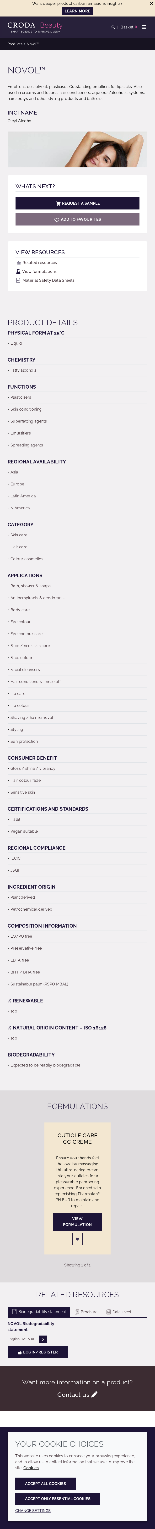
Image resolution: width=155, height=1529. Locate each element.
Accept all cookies (45, 1483)
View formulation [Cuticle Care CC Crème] (77, 1221)
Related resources (36, 262)
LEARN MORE (78, 11)
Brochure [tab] (85, 1312)
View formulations (36, 271)
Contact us (73, 1394)
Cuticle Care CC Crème (78, 1138)
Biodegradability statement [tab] (38, 1311)
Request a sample (77, 203)
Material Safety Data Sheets (45, 280)
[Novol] (77, 219)
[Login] (77, 1239)
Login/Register (37, 1352)
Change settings (33, 1510)
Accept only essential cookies (58, 1498)
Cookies (31, 1468)
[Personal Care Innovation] (36, 26)
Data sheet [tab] (118, 1312)
